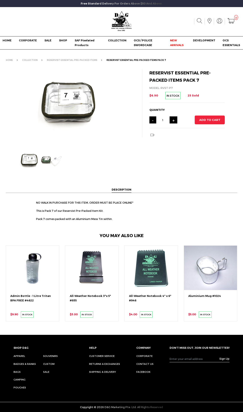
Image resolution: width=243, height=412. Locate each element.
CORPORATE (28, 40)
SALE (48, 40)
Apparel (19, 355)
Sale (46, 371)
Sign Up (224, 358)
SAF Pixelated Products (84, 43)
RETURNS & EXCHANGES (104, 363)
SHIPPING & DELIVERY (102, 371)
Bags (17, 371)
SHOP (63, 40)
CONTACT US (144, 363)
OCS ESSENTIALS (231, 43)
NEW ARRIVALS (177, 43)
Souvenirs (50, 355)
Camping (20, 379)
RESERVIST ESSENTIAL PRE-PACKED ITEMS (72, 60)
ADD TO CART (209, 120)
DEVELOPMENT (204, 40)
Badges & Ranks (25, 363)
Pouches (20, 387)
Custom (49, 363)
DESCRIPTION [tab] (121, 189)
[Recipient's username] (195, 359)
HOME (7, 40)
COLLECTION (117, 40)
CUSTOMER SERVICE (102, 355)
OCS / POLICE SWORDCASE (143, 43)
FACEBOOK (143, 371)
